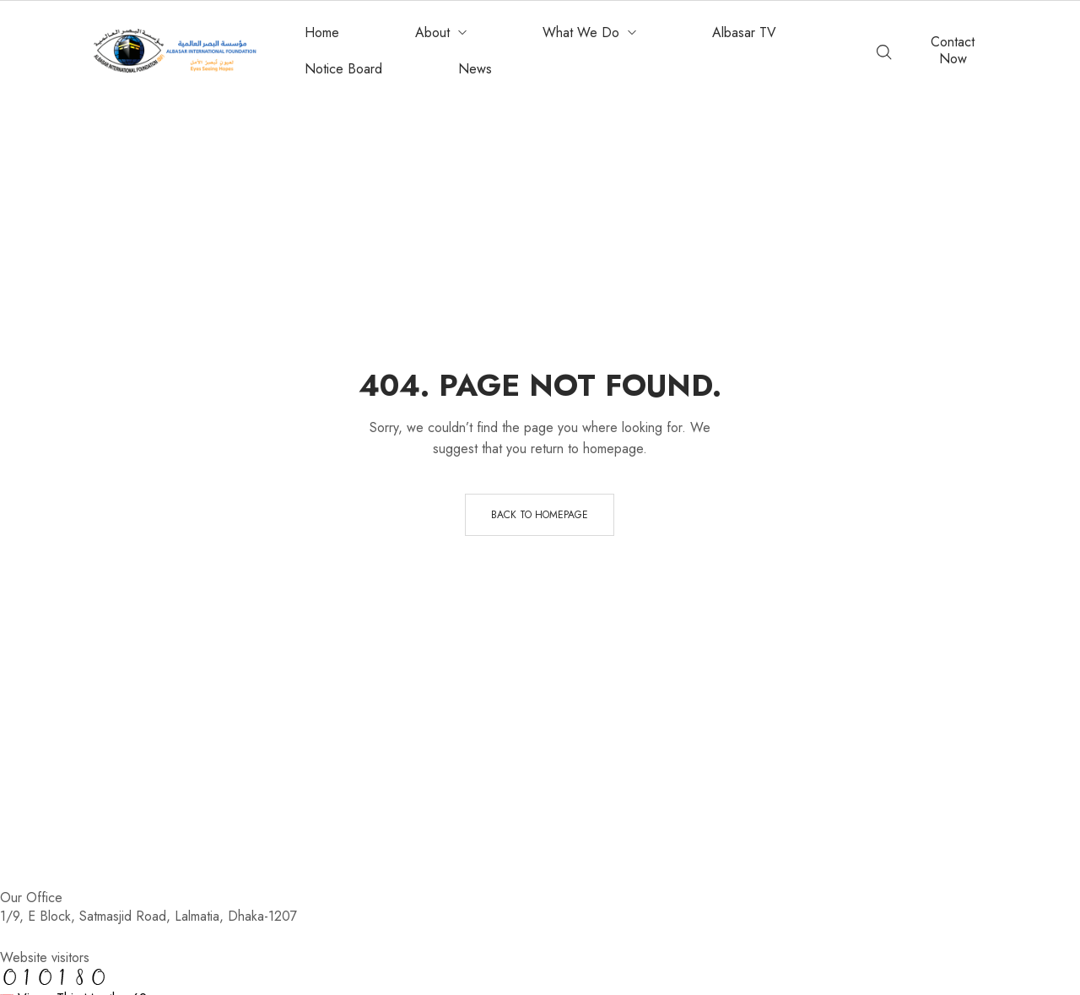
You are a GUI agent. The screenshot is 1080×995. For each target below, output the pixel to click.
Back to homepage (539, 514)
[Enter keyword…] (884, 52)
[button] (953, 50)
